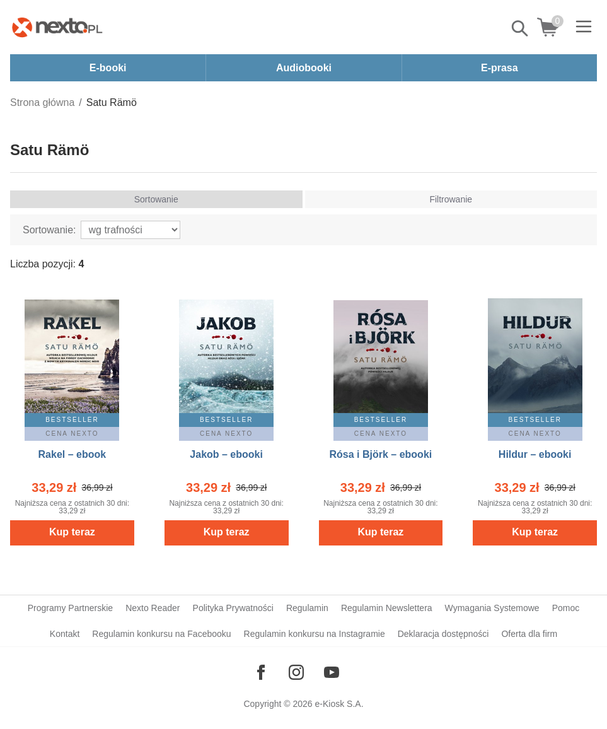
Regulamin (307, 608)
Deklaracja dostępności (443, 634)
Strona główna (42, 102)
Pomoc (566, 608)
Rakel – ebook (72, 454)
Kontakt (64, 634)
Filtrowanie (450, 199)
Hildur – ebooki (535, 454)
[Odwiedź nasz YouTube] (331, 672)
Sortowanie (156, 199)
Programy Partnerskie (70, 608)
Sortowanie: (49, 230)
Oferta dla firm (529, 634)
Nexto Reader (152, 608)
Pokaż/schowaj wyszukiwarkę (520, 28)
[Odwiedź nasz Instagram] (296, 672)
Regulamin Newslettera (386, 608)
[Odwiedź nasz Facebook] (261, 672)
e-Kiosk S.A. (339, 704)
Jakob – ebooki (226, 454)
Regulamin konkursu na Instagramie (314, 634)
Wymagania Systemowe (492, 608)
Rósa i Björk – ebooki (381, 454)
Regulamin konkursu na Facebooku (161, 634)
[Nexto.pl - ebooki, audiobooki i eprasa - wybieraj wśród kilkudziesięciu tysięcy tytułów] (57, 27)
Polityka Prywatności (233, 608)
